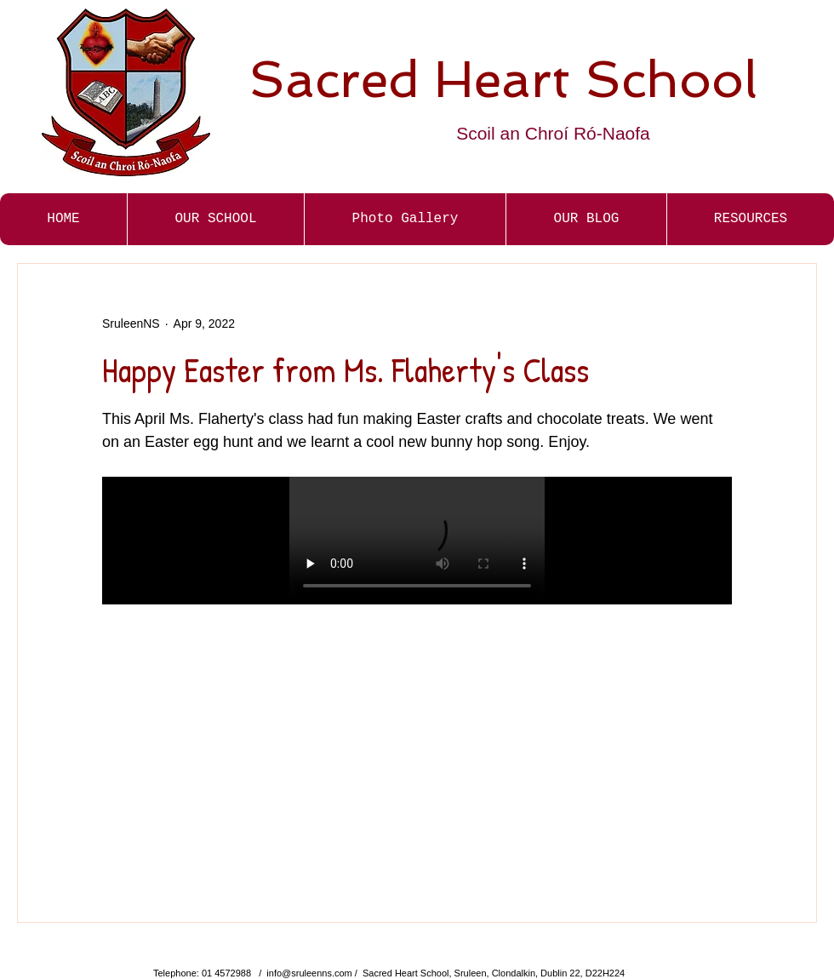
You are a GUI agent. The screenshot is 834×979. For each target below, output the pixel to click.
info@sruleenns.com (308, 973)
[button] (405, 219)
